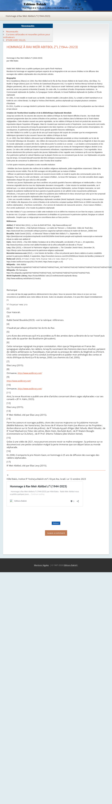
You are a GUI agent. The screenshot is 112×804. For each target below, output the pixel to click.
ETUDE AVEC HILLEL (16, 40)
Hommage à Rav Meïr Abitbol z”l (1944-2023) (28, 16)
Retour (56, 523)
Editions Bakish (70, 565)
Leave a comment (56, 533)
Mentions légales (41, 565)
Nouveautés (12, 31)
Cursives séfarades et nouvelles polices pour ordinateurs (26, 36)
